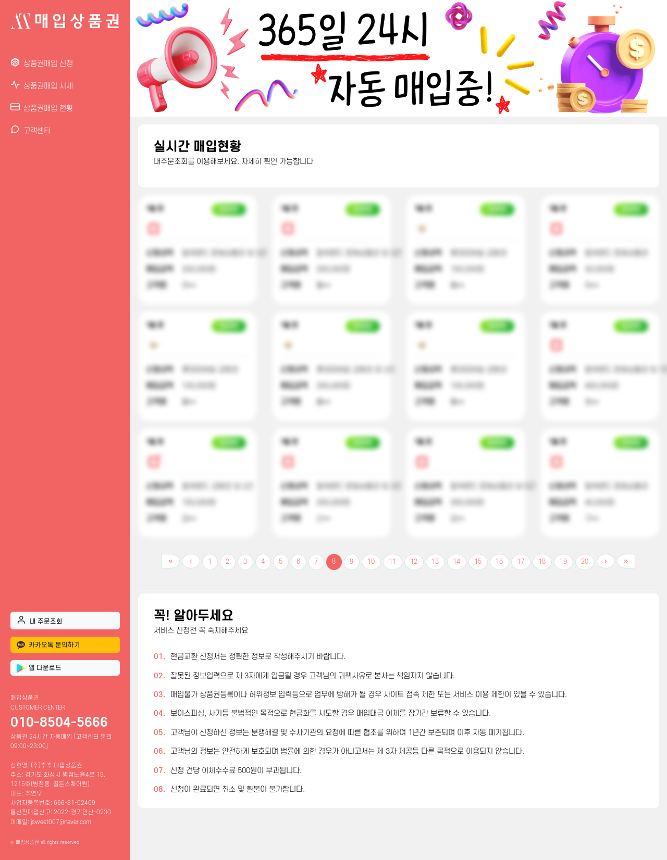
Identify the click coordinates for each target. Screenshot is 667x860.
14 (456, 561)
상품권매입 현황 (41, 107)
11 (392, 561)
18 (542, 561)
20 (584, 561)
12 (413, 561)
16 (499, 561)
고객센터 (30, 129)
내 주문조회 (40, 620)
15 (477, 561)
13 (435, 561)
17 (520, 561)
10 (371, 561)
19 (563, 561)
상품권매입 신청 (41, 62)
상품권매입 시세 (41, 85)
